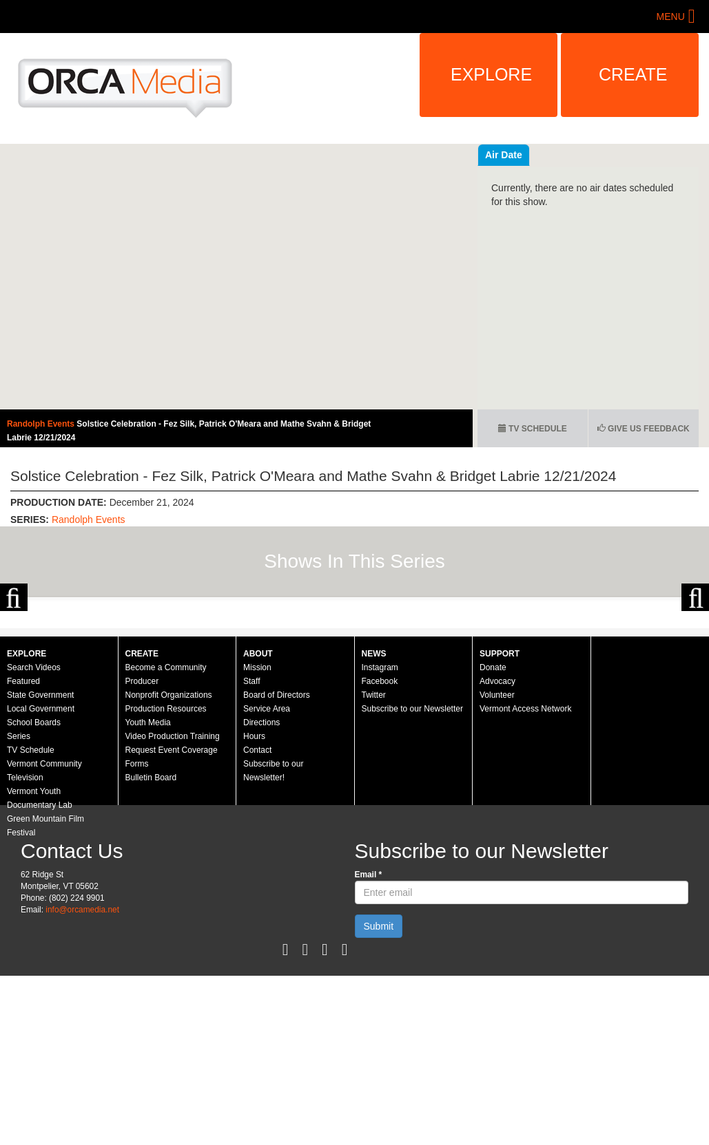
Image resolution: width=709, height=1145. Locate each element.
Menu (671, 16)
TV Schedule (532, 429)
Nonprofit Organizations (168, 828)
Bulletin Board (151, 910)
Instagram (380, 800)
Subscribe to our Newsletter (412, 841)
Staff (251, 814)
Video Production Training (172, 869)
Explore (491, 74)
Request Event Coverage (171, 883)
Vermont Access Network (525, 841)
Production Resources (166, 841)
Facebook (380, 814)
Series (18, 869)
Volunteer (497, 828)
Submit (379, 1058)
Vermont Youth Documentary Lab (39, 931)
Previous (14, 663)
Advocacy (497, 814)
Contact (257, 883)
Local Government (40, 841)
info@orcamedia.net (82, 1042)
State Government (40, 828)
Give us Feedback (643, 429)
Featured (23, 814)
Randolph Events (41, 424)
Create (633, 74)
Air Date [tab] (586, 154)
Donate (493, 800)
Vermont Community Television (44, 903)
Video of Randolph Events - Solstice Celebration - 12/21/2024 (236, 276)
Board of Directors (276, 828)
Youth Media (148, 855)
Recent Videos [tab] (518, 154)
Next (695, 663)
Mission (257, 800)
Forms (137, 896)
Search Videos (34, 800)
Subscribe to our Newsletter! (273, 903)
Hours (254, 869)
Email (368, 1007)
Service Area (266, 841)
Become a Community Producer (166, 807)
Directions (261, 855)
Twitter (374, 828)
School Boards (34, 855)
